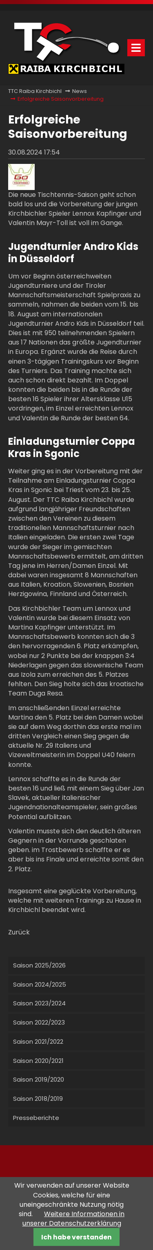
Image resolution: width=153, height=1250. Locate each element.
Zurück (19, 932)
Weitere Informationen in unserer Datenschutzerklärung (73, 1218)
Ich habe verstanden (76, 1237)
